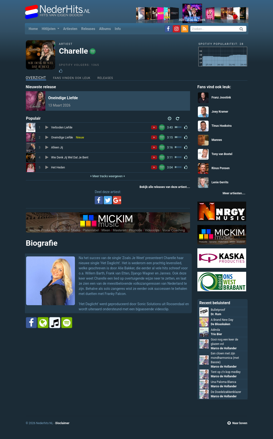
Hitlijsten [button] (49, 29)
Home (34, 28)
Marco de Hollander (224, 348)
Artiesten (70, 29)
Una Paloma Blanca (223, 382)
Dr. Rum (216, 314)
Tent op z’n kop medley (226, 372)
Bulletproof (218, 310)
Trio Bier (216, 334)
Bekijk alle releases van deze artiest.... (165, 187)
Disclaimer (62, 423)
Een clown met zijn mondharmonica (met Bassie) (225, 358)
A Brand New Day (222, 320)
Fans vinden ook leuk (71, 78)
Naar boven (237, 423)
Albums (105, 29)
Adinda (215, 330)
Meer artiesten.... (233, 193)
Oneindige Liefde (63, 98)
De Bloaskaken (220, 324)
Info (118, 29)
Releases (88, 29)
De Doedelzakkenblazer (226, 392)
